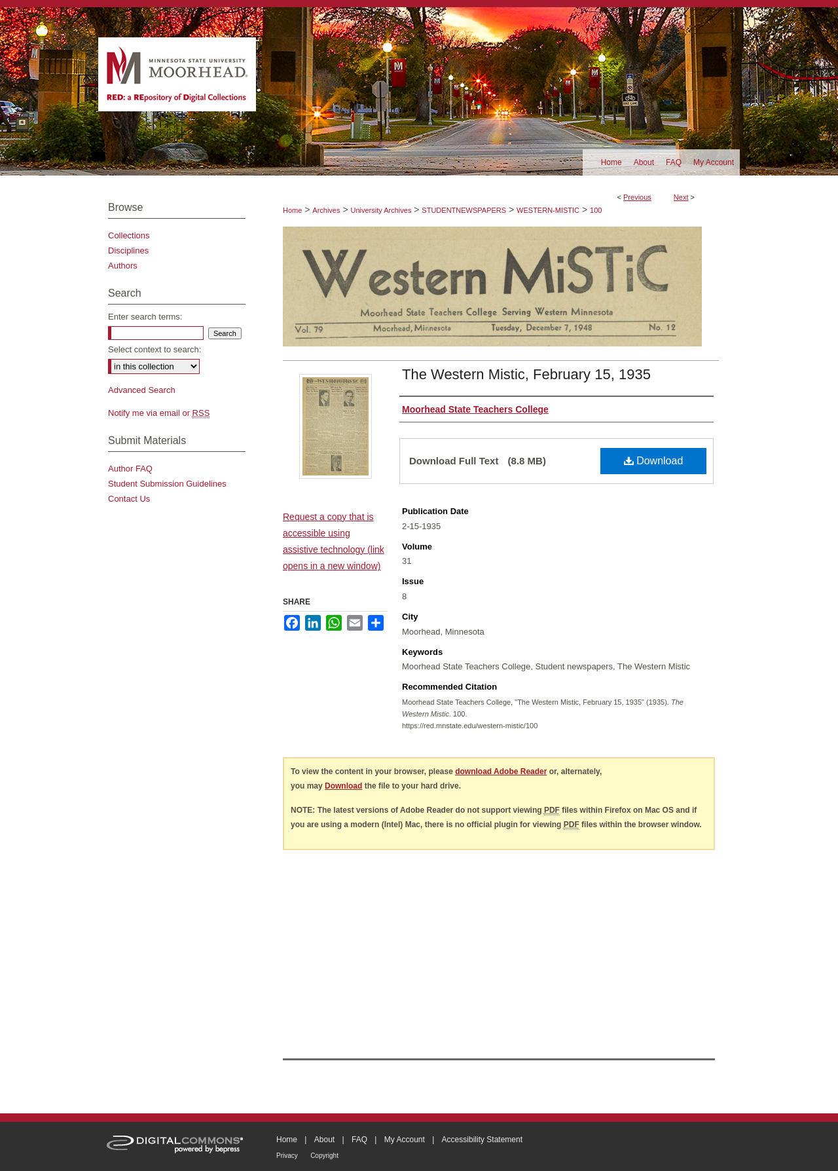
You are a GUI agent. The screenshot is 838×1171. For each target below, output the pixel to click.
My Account (404, 1139)
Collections (129, 235)
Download (653, 460)
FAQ (359, 1139)
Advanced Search (141, 390)
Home (292, 210)
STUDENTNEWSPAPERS (464, 210)
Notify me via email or (159, 413)
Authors (122, 265)
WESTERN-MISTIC (548, 210)
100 (596, 210)
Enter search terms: (145, 317)
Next (681, 197)
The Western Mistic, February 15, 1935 (526, 374)
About (324, 1139)
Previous (637, 197)
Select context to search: (154, 349)
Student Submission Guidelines (167, 484)
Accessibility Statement (482, 1139)
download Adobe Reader (501, 771)
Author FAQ (130, 469)
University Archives (380, 210)
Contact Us (129, 499)
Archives (326, 210)
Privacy (287, 1155)
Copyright (324, 1155)
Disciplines (128, 250)
